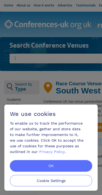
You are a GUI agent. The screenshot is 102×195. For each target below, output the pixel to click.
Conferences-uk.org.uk (48, 25)
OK (51, 166)
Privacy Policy (52, 152)
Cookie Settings (51, 180)
